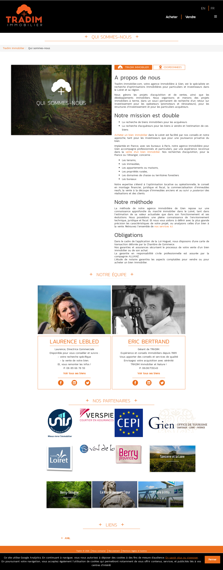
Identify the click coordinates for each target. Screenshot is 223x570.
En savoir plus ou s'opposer (182, 558)
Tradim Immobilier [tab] (137, 67)
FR (213, 8)
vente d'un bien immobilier (143, 152)
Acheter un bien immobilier (130, 135)
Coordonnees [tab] (173, 67)
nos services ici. (163, 226)
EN (203, 8)
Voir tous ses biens (74, 373)
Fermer (212, 560)
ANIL (67, 538)
